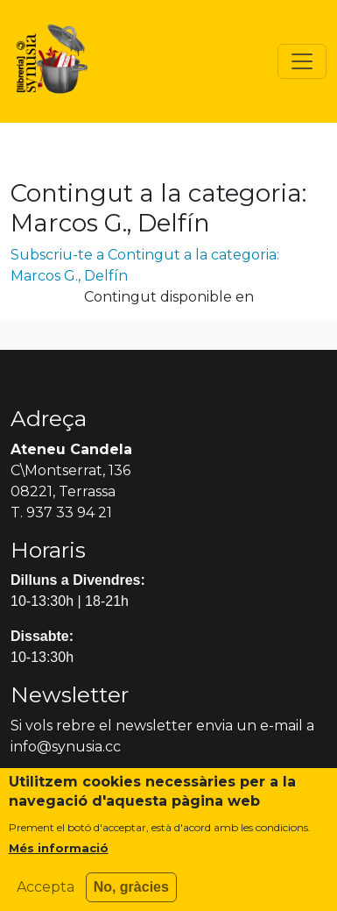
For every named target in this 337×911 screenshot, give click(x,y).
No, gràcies (131, 893)
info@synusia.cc (66, 746)
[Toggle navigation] (301, 61)
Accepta (45, 894)
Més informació (59, 855)
